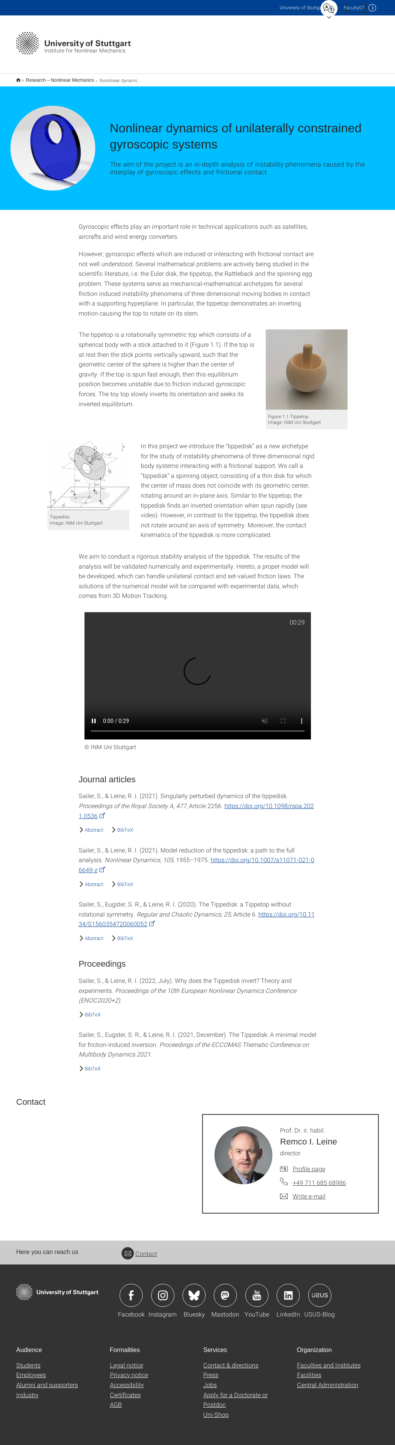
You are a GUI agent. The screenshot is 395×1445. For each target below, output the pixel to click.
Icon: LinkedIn (288, 1290)
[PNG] (307, 364)
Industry (27, 1390)
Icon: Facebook (131, 1290)
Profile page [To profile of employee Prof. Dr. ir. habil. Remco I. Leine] (309, 1164)
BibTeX (125, 824)
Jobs (210, 1380)
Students (28, 1360)
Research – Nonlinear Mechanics (56, 77)
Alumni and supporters (47, 1380)
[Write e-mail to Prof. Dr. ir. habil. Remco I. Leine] (303, 1191)
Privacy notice (129, 1370)
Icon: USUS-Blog (319, 1290)
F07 (354, 7)
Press (210, 1370)
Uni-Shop (216, 1409)
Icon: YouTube (256, 1290)
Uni (302, 7)
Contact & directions (230, 1360)
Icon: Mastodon (225, 1290)
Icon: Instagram (162, 1290)
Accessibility (127, 1380)
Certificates (125, 1390)
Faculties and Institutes (329, 1360)
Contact (139, 1248)
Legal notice (126, 1360)
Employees (31, 1370)
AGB (116, 1399)
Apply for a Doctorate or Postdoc (235, 1395)
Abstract (94, 824)
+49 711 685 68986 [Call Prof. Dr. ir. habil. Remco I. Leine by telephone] (319, 1177)
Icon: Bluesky (194, 1290)
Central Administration (327, 1380)
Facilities (309, 1370)
